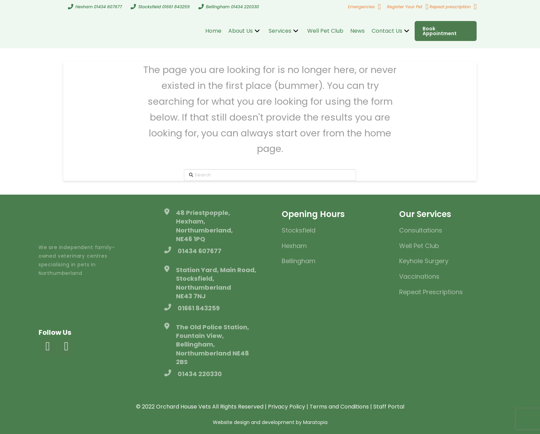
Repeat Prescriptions (431, 292)
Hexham (294, 245)
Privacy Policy (286, 407)
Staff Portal (388, 407)
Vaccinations (419, 276)
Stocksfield (298, 230)
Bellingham (298, 261)
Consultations (420, 230)
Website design (231, 422)
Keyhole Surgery (423, 261)
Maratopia (315, 422)
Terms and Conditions (339, 407)
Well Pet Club (419, 245)
